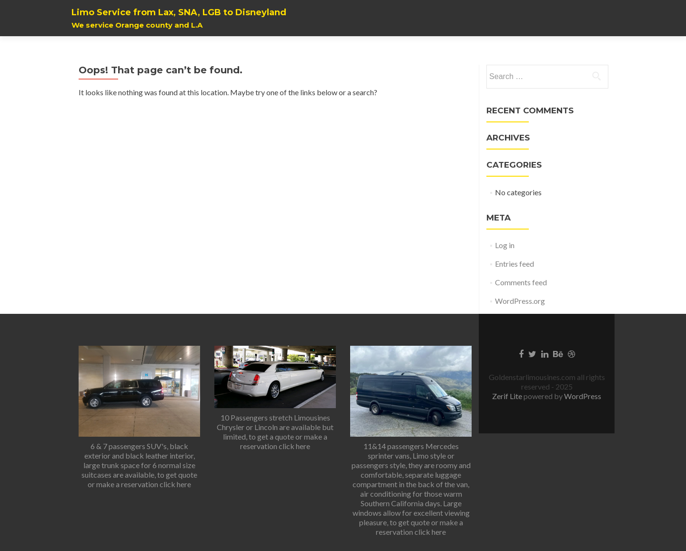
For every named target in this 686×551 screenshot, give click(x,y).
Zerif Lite (508, 396)
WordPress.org (520, 300)
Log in (504, 245)
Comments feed (521, 282)
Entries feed (514, 263)
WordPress (582, 396)
